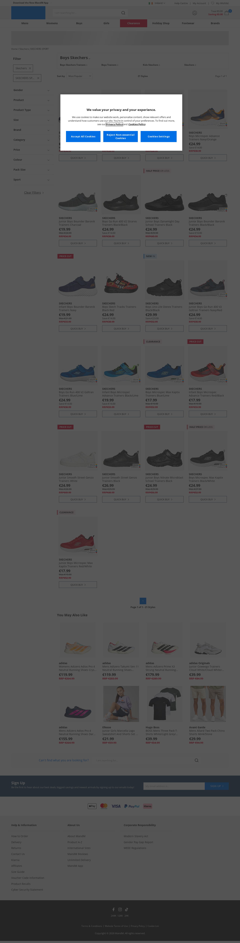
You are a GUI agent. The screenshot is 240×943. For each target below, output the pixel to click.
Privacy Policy (114, 124)
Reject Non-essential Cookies (121, 136)
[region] (121, 122)
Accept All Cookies (83, 136)
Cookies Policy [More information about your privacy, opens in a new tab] (137, 124)
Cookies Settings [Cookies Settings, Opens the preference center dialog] (159, 136)
